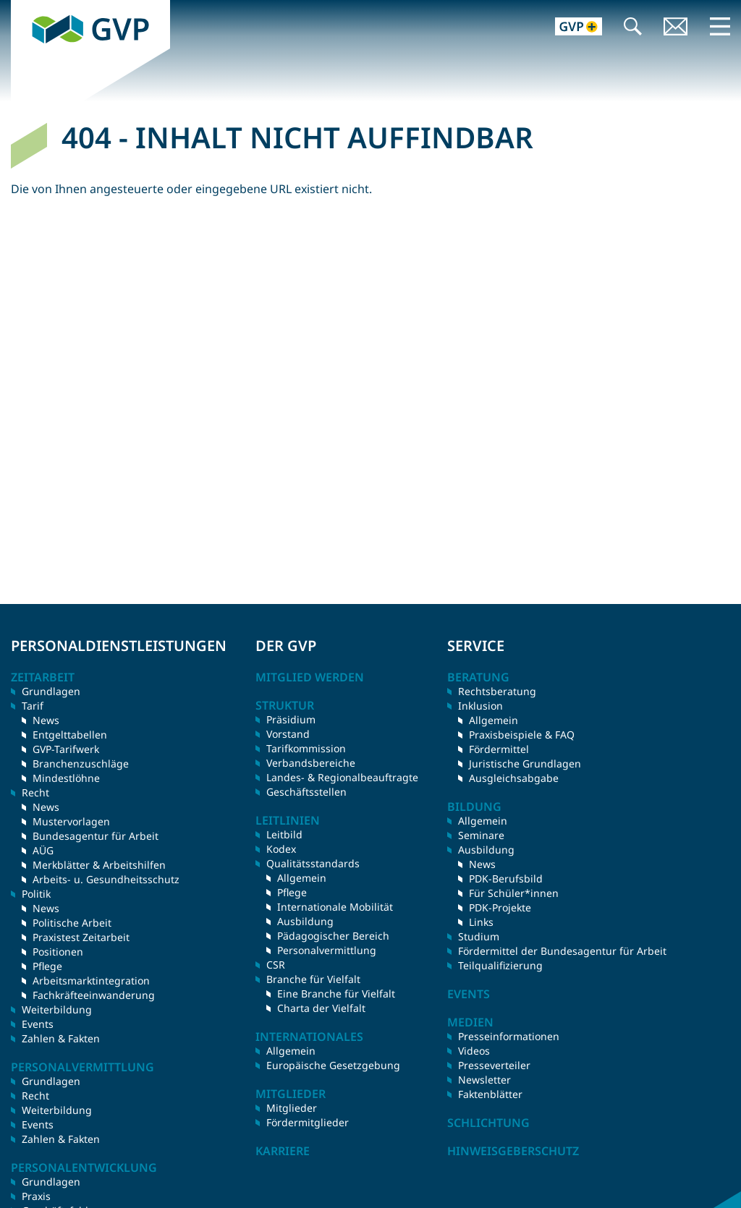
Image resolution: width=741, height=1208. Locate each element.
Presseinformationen (508, 1036)
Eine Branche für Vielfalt (336, 993)
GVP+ (570, 27)
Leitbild (284, 834)
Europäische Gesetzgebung (333, 1065)
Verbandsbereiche (310, 763)
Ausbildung (305, 921)
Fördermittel (499, 749)
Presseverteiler (494, 1065)
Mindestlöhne (66, 778)
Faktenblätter (490, 1094)
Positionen (58, 951)
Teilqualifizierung (500, 965)
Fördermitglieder (307, 1122)
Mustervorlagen (71, 821)
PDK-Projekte (500, 907)
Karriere (282, 1151)
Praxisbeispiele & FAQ (522, 734)
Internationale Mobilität (335, 907)
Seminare (481, 835)
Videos (474, 1051)
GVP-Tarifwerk (66, 749)
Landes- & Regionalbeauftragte (342, 777)
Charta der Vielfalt (321, 1008)
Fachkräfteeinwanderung (94, 995)
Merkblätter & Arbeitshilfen (99, 865)
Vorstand (288, 734)
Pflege (47, 966)
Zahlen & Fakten (61, 1038)
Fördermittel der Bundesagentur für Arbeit (562, 951)
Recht (35, 1095)
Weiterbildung (57, 1009)
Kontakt (676, 27)
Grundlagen (51, 691)
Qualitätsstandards (313, 863)
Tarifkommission (306, 748)
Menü (720, 26)
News (46, 720)
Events (38, 1024)
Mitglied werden (309, 677)
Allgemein (301, 878)
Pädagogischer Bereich (333, 936)
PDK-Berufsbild (506, 878)
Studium (478, 936)
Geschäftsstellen (306, 792)
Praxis (36, 1196)
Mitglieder (291, 1108)
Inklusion (480, 706)
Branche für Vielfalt (313, 979)
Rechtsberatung (497, 691)
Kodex (281, 849)
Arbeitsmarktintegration (91, 980)
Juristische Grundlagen (525, 763)
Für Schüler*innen (514, 893)
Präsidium (291, 719)
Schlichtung (488, 1123)
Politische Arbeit (72, 923)
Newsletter (484, 1079)
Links (481, 922)
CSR (275, 964)
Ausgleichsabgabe (514, 778)
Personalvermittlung (326, 950)
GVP (22, 8)
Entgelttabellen (70, 734)
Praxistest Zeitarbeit (81, 937)
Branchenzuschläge (81, 763)
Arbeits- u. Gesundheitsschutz (106, 879)
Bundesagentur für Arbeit (95, 836)
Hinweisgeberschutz (513, 1151)
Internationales (309, 1037)
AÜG (43, 850)
